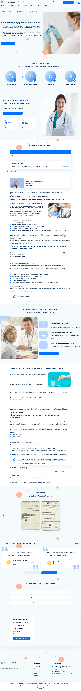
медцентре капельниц (40, 423)
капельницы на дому (62, 462)
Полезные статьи (38, 671)
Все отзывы (32, 573)
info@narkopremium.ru (19, 633)
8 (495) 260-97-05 (56, 460)
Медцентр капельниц (20, 11)
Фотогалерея (37, 666)
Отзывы (25, 5)
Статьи (31, 5)
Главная (3, 11)
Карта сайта (36, 675)
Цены (18, 5)
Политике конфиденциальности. (68, 685)
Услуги (2, 5)
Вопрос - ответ (37, 673)
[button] (76, 543)
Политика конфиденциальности (41, 677)
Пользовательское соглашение (40, 680)
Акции (38, 5)
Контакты (45, 5)
